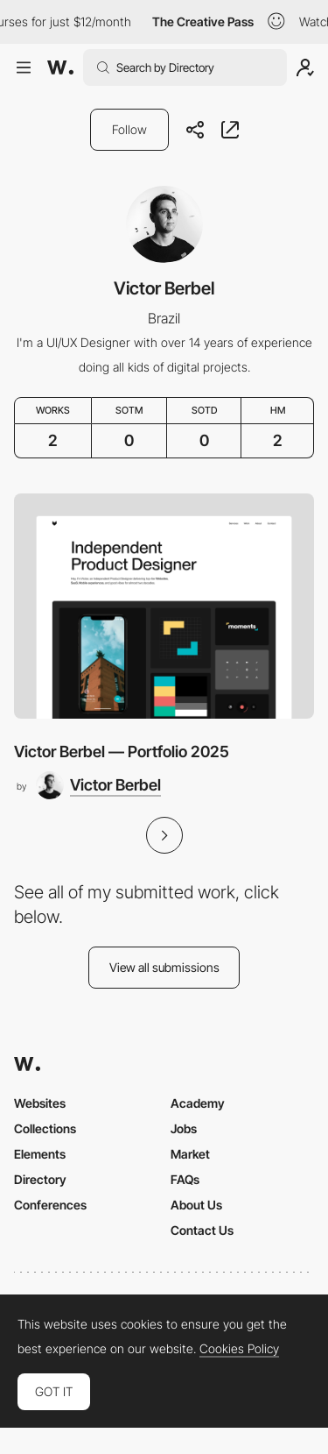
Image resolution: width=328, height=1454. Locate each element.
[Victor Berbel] (98, 785)
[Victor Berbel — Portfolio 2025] (164, 606)
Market (190, 1153)
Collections (45, 1128)
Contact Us (202, 1230)
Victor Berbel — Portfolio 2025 (121, 751)
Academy (198, 1103)
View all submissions (164, 967)
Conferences (50, 1204)
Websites (40, 1103)
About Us (196, 1204)
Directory (40, 1179)
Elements (40, 1153)
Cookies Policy (239, 1349)
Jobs (184, 1128)
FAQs (185, 1179)
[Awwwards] (60, 67)
